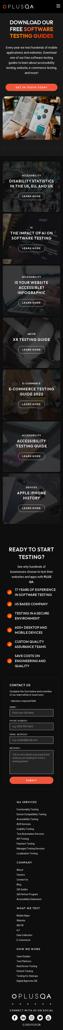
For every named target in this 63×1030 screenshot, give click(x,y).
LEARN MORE (31, 196)
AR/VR (20, 925)
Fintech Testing (25, 971)
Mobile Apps (23, 915)
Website (21, 920)
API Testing (23, 839)
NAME (13, 707)
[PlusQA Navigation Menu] (58, 5)
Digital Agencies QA (27, 981)
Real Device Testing (27, 966)
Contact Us (22, 879)
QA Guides (22, 889)
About (20, 870)
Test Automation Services (30, 834)
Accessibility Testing (27, 819)
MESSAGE (15, 748)
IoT (18, 930)
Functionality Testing (27, 809)
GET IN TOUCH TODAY (31, 87)
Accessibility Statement (29, 899)
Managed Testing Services (31, 848)
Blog (19, 884)
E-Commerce (23, 940)
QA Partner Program (27, 894)
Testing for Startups (27, 976)
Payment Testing (26, 844)
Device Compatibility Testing (31, 814)
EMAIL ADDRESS (19, 734)
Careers (21, 875)
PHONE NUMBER (19, 720)
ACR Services (24, 824)
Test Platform (24, 961)
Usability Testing (25, 829)
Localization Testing (27, 853)
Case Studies (23, 956)
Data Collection (24, 935)
